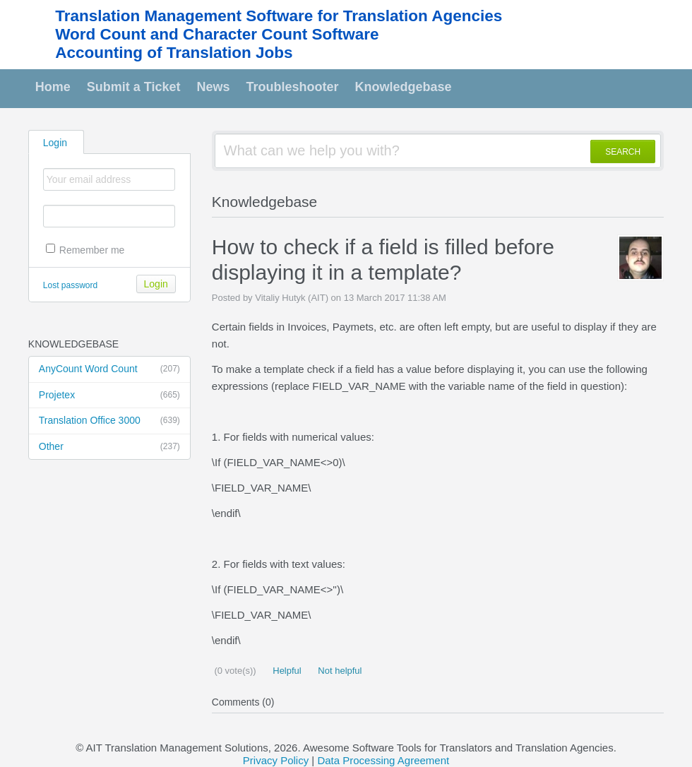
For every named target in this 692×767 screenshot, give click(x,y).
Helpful (286, 670)
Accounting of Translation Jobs (173, 52)
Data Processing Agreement (383, 760)
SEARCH (622, 152)
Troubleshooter (292, 87)
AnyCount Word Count (109, 369)
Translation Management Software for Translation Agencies (278, 16)
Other (109, 447)
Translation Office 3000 (109, 421)
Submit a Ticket (134, 87)
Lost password (70, 285)
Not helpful (339, 670)
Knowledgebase (403, 87)
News (213, 87)
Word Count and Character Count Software (216, 34)
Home (53, 87)
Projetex (109, 395)
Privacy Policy (276, 760)
